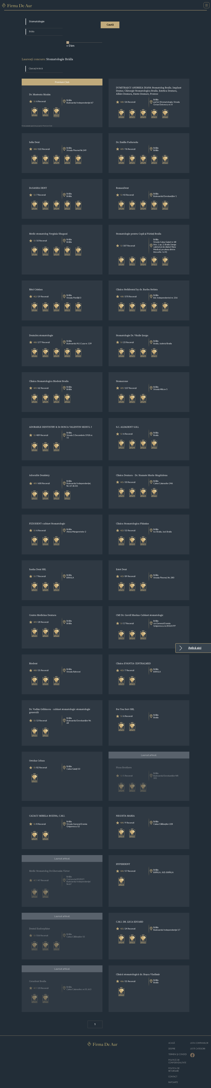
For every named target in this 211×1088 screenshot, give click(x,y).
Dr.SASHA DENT (38, 180)
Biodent (33, 656)
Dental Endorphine (39, 921)
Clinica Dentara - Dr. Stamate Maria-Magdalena (141, 467)
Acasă (171, 1035)
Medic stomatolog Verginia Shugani (48, 226)
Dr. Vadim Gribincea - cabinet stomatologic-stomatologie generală (59, 703)
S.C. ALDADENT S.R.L (127, 419)
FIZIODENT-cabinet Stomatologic (47, 516)
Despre (171, 1041)
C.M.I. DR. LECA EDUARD (129, 914)
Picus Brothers (124, 760)
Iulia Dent (34, 134)
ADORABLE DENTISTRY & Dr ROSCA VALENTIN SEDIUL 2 (60, 419)
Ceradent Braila (37, 973)
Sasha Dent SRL (37, 561)
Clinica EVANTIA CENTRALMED (133, 656)
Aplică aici (194, 648)
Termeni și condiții (177, 1046)
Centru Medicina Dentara (42, 607)
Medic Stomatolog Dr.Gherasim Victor (49, 863)
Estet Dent (121, 561)
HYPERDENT (123, 856)
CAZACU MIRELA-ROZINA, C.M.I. (47, 808)
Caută (112, 24)
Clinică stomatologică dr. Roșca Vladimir (138, 966)
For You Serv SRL (125, 701)
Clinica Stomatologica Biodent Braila (49, 373)
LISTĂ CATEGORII (197, 1041)
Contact (172, 1069)
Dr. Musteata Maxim (39, 87)
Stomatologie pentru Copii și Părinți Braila (138, 226)
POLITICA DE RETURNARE (174, 1062)
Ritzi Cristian (36, 282)
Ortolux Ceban (37, 753)
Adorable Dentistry (39, 467)
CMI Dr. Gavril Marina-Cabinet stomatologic (139, 607)
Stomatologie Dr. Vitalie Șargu (132, 328)
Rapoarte (173, 1074)
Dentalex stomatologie (41, 328)
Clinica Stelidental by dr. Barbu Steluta (137, 282)
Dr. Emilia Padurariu (127, 134)
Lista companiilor (199, 1035)
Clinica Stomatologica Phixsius (132, 516)
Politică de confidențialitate (177, 1054)
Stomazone (122, 373)
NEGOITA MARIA (125, 808)
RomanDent (122, 180)
